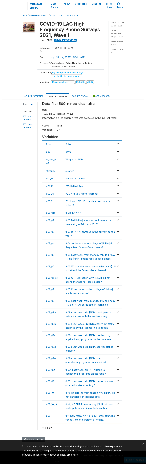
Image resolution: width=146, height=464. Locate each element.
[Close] (143, 443)
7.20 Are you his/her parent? (81, 193)
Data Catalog (55, 5)
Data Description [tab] (58, 96)
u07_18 (49, 178)
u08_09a (51, 312)
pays (68, 151)
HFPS (52, 15)
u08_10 (50, 392)
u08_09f (50, 369)
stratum (50, 170)
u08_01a (50, 212)
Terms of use (109, 5)
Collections (81, 4)
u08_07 (50, 289)
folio (48, 144)
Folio (68, 144)
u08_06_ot (51, 277)
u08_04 (50, 243)
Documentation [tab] (80, 96)
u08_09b (51, 323)
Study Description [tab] (34, 96)
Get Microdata (65, 40)
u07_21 (49, 201)
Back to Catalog (33, 439)
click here (72, 454)
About (67, 4)
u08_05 (50, 254)
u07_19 (49, 186)
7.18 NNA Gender (75, 178)
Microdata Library (36, 5)
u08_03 (50, 231)
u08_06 (50, 266)
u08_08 (50, 300)
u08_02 (50, 220)
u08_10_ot (51, 404)
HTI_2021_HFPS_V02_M (67, 15)
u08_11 (49, 415)
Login (120, 5)
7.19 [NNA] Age (74, 186)
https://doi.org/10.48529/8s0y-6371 (68, 57)
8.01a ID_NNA (73, 212)
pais (48, 151)
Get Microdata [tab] (101, 96)
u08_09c (51, 335)
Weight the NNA (74, 159)
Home (24, 15)
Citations (96, 4)
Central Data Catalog (38, 15)
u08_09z (51, 381)
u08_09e (51, 358)
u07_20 (50, 193)
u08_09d (51, 346)
